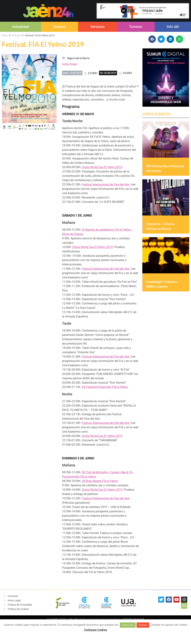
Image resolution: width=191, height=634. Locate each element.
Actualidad (20, 27)
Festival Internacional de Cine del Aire (105, 184)
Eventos (60, 27)
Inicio (5, 35)
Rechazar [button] (143, 625)
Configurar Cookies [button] (95, 629)
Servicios (97, 27)
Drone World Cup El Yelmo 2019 (102, 167)
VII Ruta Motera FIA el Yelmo (100, 481)
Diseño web (85, 619)
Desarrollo (100, 619)
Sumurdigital (113, 619)
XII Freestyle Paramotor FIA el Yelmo (105, 387)
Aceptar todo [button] (127, 625)
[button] (152, 39)
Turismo (135, 27)
